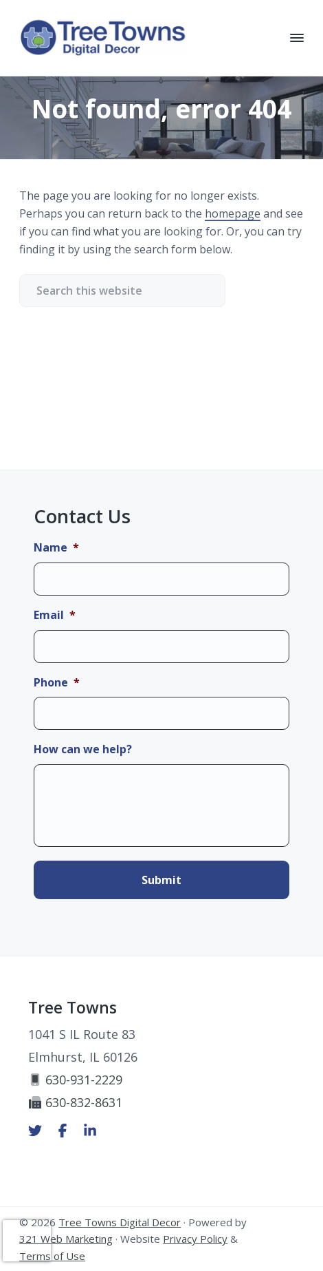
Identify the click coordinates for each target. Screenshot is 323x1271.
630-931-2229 (75, 1079)
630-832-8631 (75, 1102)
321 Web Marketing (66, 1239)
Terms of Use (52, 1256)
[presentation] (27, 1240)
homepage (232, 213)
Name (56, 547)
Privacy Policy (195, 1239)
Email (55, 615)
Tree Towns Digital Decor (119, 1222)
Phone (57, 682)
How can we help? (83, 749)
